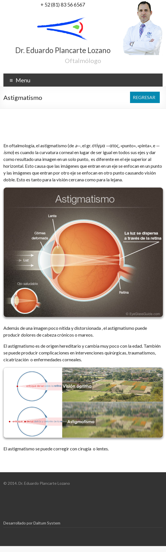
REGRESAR (144, 97)
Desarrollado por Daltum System (31, 522)
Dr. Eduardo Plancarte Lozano (62, 50)
